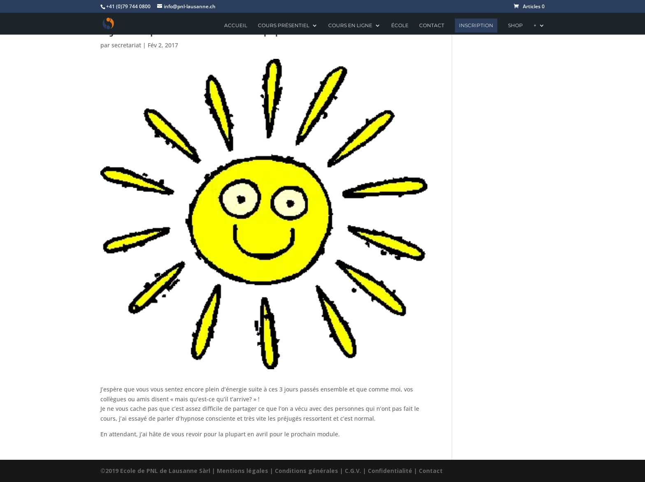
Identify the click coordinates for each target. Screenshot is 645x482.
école (399, 25)
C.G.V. (353, 471)
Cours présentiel (283, 25)
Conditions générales (306, 471)
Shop (515, 25)
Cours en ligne (350, 25)
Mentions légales (242, 471)
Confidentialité (390, 471)
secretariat (126, 45)
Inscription (476, 25)
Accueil (235, 25)
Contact (431, 25)
